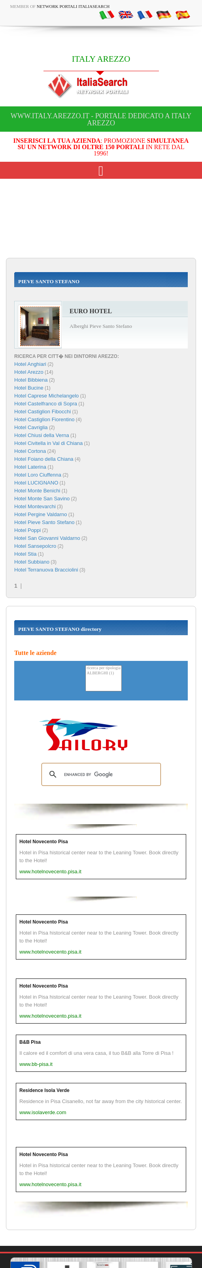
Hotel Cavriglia (31, 427)
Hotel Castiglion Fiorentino (44, 419)
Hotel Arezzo (28, 372)
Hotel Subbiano (31, 562)
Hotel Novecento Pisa (43, 841)
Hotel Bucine (28, 388)
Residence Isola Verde (44, 1090)
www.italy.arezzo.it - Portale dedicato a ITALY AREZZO (101, 119)
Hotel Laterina (30, 467)
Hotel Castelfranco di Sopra (45, 404)
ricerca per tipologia (103, 668)
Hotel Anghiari (30, 364)
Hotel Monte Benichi (37, 491)
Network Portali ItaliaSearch (73, 6)
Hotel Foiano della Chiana (44, 459)
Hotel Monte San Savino (42, 499)
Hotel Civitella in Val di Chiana (48, 443)
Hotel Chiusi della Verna (41, 435)
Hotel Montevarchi (35, 506)
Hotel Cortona (30, 451)
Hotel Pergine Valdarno (40, 514)
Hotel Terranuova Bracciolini (46, 570)
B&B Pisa (30, 1042)
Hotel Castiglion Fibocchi (42, 411)
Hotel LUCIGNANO (36, 483)
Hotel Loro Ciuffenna (37, 475)
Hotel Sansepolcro (35, 546)
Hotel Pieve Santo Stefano (44, 522)
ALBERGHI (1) (103, 673)
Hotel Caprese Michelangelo (46, 396)
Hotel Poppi (27, 530)
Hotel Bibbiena (31, 380)
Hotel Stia (25, 554)
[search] (100, 774)
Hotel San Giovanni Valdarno (47, 538)
